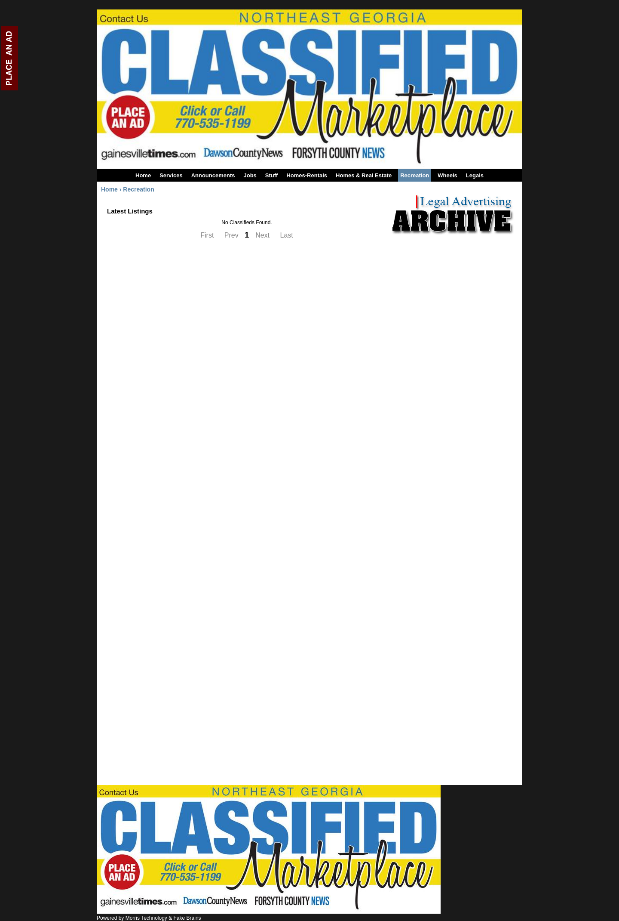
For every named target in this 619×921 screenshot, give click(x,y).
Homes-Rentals (306, 175)
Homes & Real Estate (364, 175)
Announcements (213, 175)
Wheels (447, 175)
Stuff (271, 175)
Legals (475, 175)
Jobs (249, 175)
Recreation (414, 175)
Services (171, 175)
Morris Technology (146, 918)
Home (143, 175)
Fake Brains (187, 918)
